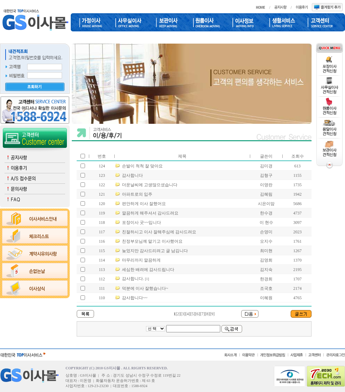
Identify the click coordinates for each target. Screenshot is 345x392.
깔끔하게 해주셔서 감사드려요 (150, 213)
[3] (183, 313)
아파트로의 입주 (137, 194)
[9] (212, 313)
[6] (197, 313)
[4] (187, 313)
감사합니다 (132, 175)
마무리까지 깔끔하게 (141, 260)
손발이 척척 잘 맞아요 (142, 166)
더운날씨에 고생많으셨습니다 (149, 184)
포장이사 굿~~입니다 (141, 222)
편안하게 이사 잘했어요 (144, 203)
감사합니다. (133, 278)
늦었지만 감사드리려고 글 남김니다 (155, 250)
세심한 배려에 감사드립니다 (148, 269)
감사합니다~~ (134, 297)
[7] (202, 313)
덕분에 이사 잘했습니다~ (145, 288)
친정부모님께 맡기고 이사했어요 (152, 241)
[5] (192, 313)
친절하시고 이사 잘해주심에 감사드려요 (159, 231)
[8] (207, 313)
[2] (178, 313)
